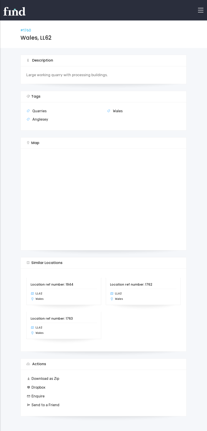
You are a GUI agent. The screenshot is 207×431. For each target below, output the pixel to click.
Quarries (39, 111)
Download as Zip (42, 378)
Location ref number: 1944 (52, 284)
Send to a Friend (42, 405)
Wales (118, 111)
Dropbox (35, 387)
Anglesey (40, 119)
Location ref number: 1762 (131, 284)
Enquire (35, 396)
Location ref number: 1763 (52, 318)
